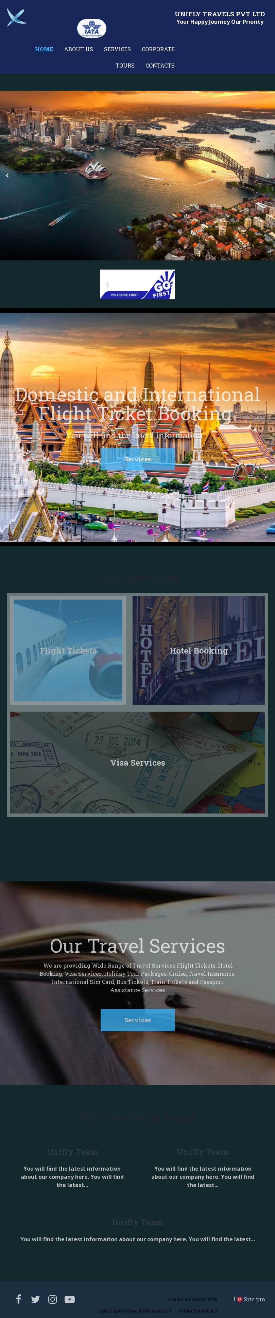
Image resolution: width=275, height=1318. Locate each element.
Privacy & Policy (198, 1311)
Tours (125, 65)
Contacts (160, 65)
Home (44, 49)
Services (117, 49)
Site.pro (254, 1299)
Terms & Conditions (193, 1299)
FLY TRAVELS (211, 14)
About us (78, 49)
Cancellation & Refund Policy (135, 1311)
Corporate (158, 49)
